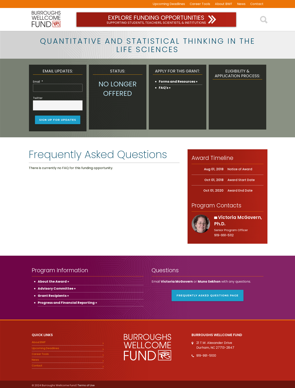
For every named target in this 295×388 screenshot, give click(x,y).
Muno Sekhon (209, 279)
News (241, 4)
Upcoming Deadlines (169, 4)
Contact (256, 4)
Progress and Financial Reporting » (67, 301)
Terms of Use (86, 383)
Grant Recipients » (53, 293)
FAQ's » (165, 87)
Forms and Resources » (178, 81)
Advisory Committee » (57, 286)
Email (38, 81)
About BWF (223, 4)
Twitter (38, 97)
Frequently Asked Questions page (207, 293)
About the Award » (53, 279)
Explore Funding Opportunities (156, 19)
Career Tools (200, 4)
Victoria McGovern (177, 279)
